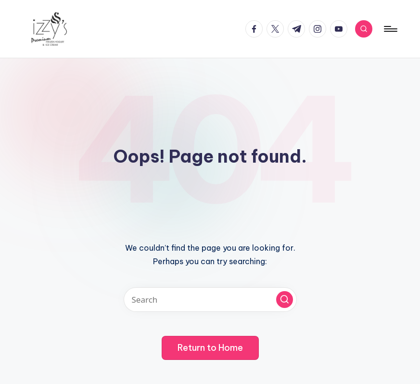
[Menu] (390, 29)
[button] (284, 299)
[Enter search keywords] (210, 299)
